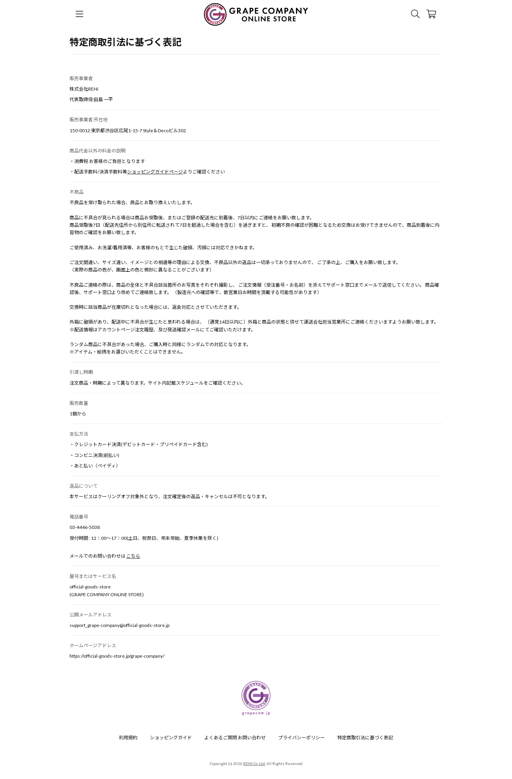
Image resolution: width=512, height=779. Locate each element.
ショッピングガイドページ (155, 172)
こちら (133, 556)
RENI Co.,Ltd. (254, 763)
